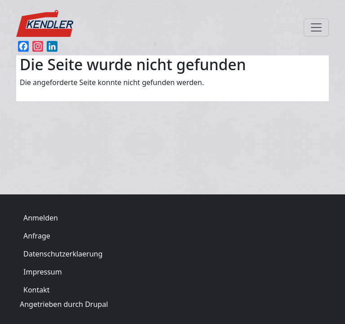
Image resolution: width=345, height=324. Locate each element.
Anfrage (36, 236)
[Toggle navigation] (316, 27)
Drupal (96, 304)
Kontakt (36, 290)
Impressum (42, 272)
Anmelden (40, 218)
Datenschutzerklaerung (62, 254)
